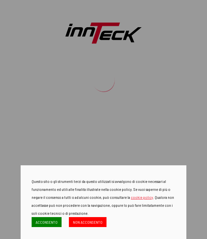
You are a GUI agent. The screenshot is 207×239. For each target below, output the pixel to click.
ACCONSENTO (47, 222)
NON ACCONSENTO (88, 222)
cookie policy (142, 197)
